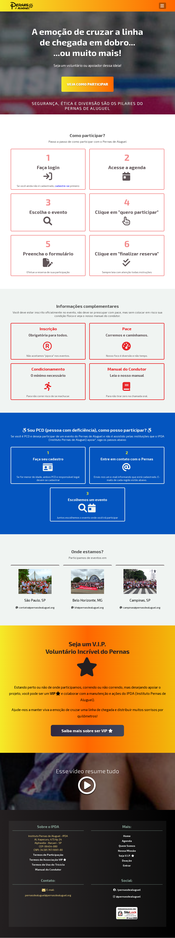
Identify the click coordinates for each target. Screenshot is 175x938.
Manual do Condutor (48, 869)
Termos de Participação (48, 854)
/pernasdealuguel (127, 889)
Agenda (127, 841)
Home (127, 836)
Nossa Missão (127, 850)
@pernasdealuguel (127, 896)
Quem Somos (127, 846)
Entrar (127, 865)
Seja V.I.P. (127, 855)
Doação (127, 860)
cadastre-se (62, 185)
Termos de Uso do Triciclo (48, 864)
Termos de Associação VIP (48, 859)
